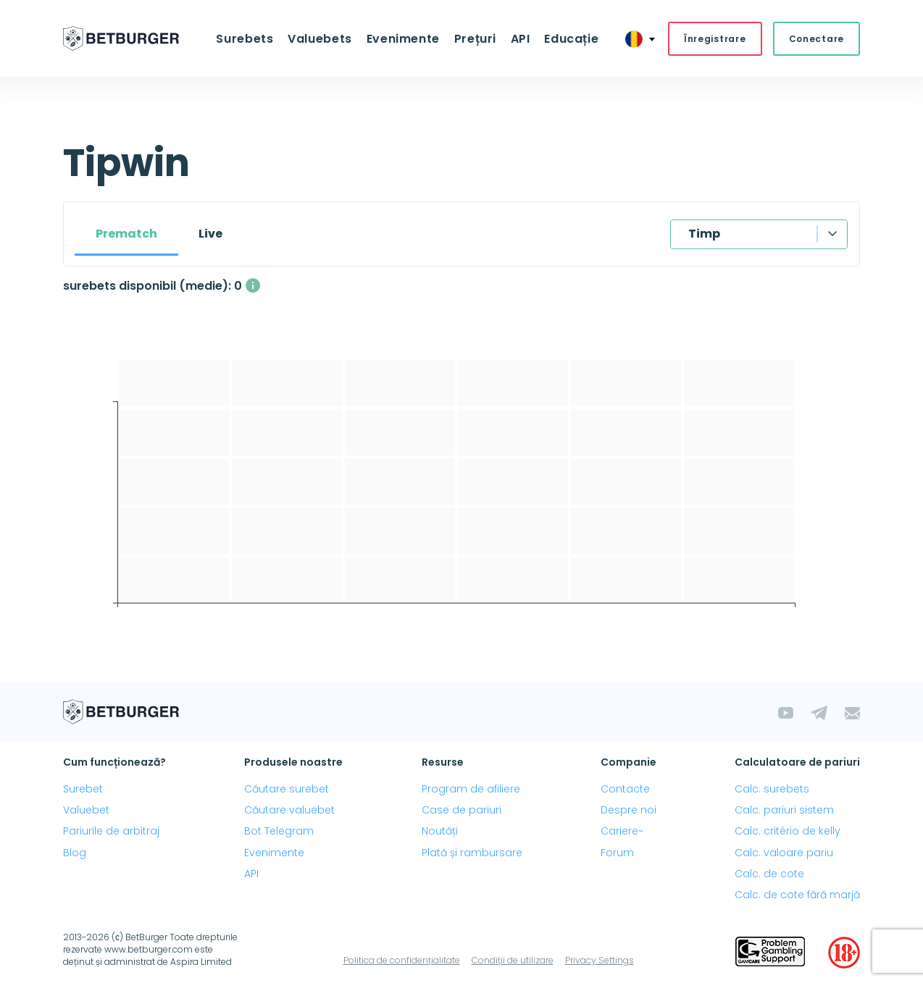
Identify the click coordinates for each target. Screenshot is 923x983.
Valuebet (86, 810)
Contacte (625, 789)
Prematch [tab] (126, 234)
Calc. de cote (769, 874)
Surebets (248, 39)
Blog (74, 852)
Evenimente (403, 39)
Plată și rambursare (472, 852)
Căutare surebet (286, 789)
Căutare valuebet (289, 810)
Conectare (816, 39)
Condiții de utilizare (513, 961)
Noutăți (440, 831)
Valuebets (322, 39)
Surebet (83, 789)
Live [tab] (210, 234)
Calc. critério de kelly (787, 831)
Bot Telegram (279, 831)
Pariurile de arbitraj (111, 831)
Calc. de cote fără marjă (797, 895)
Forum (617, 852)
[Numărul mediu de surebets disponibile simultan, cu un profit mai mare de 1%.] (253, 286)
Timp (704, 234)
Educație (568, 39)
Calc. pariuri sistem (784, 810)
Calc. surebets (772, 789)
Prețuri (475, 39)
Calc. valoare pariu (784, 852)
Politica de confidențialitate (401, 961)
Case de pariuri (461, 810)
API (518, 39)
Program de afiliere (471, 789)
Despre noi (628, 810)
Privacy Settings (599, 961)
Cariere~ (622, 831)
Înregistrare (715, 39)
